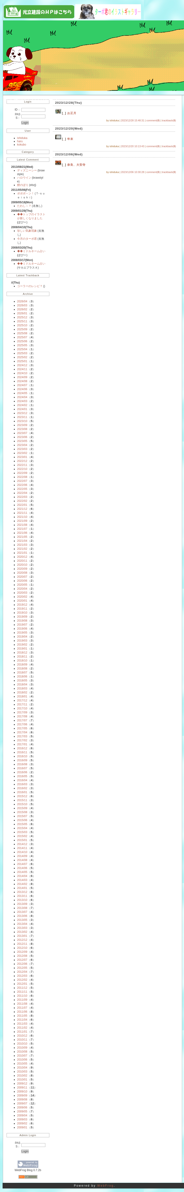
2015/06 (22, 820)
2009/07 (22, 1103)
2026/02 (22, 309)
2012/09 (22, 952)
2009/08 (22, 1099)
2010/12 (22, 1035)
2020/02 (22, 596)
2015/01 (22, 840)
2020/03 (22, 592)
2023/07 (22, 433)
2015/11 (22, 800)
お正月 (71, 113)
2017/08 (22, 716)
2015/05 (22, 824)
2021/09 (22, 521)
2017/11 (22, 704)
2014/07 (22, 864)
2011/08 (22, 1003)
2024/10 (22, 373)
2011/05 (22, 1015)
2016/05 (22, 776)
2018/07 (22, 672)
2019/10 (22, 612)
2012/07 (22, 959)
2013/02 (22, 932)
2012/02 (22, 979)
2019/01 (22, 648)
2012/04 (22, 971)
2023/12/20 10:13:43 (132, 146)
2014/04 (22, 876)
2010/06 (22, 1059)
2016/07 (22, 768)
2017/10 (22, 708)
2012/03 (22, 975)
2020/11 (22, 560)
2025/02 (22, 357)
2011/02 (22, 1027)
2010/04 (22, 1067)
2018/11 (22, 656)
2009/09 (22, 1095)
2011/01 (22, 1031)
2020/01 (22, 600)
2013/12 (22, 892)
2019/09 (22, 616)
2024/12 (22, 365)
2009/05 (22, 1111)
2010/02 (22, 1075)
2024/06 (22, 389)
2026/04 (22, 301)
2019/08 (22, 620)
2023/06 (22, 437)
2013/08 (22, 908)
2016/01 (22, 792)
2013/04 (22, 924)
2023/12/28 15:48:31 (132, 120)
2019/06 (22, 628)
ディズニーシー (27, 170)
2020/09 (22, 568)
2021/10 (22, 517)
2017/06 (22, 724)
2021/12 (22, 509)
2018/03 (22, 688)
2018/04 (22, 684)
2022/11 (22, 465)
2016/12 (22, 748)
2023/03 (22, 449)
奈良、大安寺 (76, 164)
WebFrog (105, 1185)
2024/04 (22, 397)
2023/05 (22, 441)
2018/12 (22, 652)
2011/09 (22, 999)
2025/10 (22, 325)
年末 (70, 139)
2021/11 (22, 513)
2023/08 (22, 429)
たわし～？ (24, 206)
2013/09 (22, 904)
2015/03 (22, 832)
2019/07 (22, 624)
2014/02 (22, 884)
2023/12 (22, 413)
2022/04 (22, 493)
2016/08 (22, 764)
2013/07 (22, 912)
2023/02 (22, 453)
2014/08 (22, 860)
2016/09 (22, 760)
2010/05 (22, 1063)
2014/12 (22, 844)
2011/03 (22, 1023)
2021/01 (22, 552)
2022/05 (22, 489)
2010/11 (22, 1039)
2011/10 (22, 995)
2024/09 (22, 377)
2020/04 (22, 588)
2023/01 (22, 457)
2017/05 (22, 728)
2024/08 (22, 381)
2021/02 (22, 548)
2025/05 (22, 345)
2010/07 (22, 1055)
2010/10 (22, 1043)
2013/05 (22, 920)
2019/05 (22, 632)
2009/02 (22, 1123)
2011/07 (22, 1007)
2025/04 (22, 349)
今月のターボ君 (27, 238)
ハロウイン (24, 177)
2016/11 (22, 752)
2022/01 (22, 505)
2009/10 (22, 1091)
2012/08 (22, 955)
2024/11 (22, 369)
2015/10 (22, 804)
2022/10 (22, 469)
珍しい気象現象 (27, 230)
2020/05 (22, 584)
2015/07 (22, 816)
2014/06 (22, 868)
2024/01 (22, 409)
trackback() (169, 120)
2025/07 (22, 337)
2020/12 (22, 556)
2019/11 (22, 608)
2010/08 (22, 1051)
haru (20, 141)
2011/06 (22, 1011)
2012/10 (22, 948)
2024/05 (22, 393)
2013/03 (22, 928)
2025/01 (22, 361)
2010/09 (22, 1047)
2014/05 (22, 872)
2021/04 (22, 540)
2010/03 (22, 1071)
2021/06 (22, 532)
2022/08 (22, 477)
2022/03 (22, 497)
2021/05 (22, 536)
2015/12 (22, 796)
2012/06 (22, 963)
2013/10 (22, 900)
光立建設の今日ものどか (32, 98)
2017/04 (22, 732)
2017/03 (22, 736)
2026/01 (22, 313)
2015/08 (22, 812)
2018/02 (22, 692)
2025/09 (22, 329)
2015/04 (22, 828)
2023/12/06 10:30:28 (132, 172)
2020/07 (22, 576)
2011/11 (22, 991)
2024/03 (22, 401)
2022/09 (22, 473)
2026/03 (22, 305)
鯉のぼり (23, 185)
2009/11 (22, 1087)
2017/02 (22, 740)
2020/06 (22, 580)
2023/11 (22, 417)
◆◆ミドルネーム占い (31, 251)
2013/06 (22, 916)
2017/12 (22, 700)
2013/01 (22, 936)
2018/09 (22, 664)
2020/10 (22, 564)
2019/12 (22, 604)
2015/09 (22, 808)
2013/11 (22, 896)
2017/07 (22, 720)
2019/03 (22, 640)
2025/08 (22, 333)
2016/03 (22, 784)
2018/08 (22, 668)
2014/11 (22, 848)
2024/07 (22, 385)
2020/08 (22, 572)
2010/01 (22, 1079)
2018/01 (22, 696)
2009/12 (22, 1083)
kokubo (21, 144)
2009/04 (22, 1115)
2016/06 (22, 772)
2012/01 (22, 983)
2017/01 (22, 744)
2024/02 (22, 405)
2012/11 (22, 944)
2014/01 (22, 888)
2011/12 (22, 987)
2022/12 (22, 461)
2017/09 (22, 712)
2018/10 (22, 660)
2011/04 (22, 1019)
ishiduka (22, 138)
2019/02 (22, 644)
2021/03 (22, 544)
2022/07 (22, 481)
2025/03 (22, 353)
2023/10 (22, 421)
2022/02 (22, 501)
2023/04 (22, 445)
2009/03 (22, 1119)
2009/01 (22, 1127)
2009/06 (22, 1107)
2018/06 (22, 676)
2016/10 (22, 756)
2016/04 (22, 780)
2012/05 (22, 967)
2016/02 (22, 788)
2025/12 (22, 317)
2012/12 (22, 940)
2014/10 (22, 852)
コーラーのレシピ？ (30, 286)
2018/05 (22, 680)
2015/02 (22, 836)
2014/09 (22, 856)
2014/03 (22, 880)
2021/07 (22, 529)
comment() (153, 120)
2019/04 (22, 636)
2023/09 (22, 425)
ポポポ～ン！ (26, 193)
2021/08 (22, 525)
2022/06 (22, 485)
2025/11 (22, 321)
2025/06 (22, 341)
